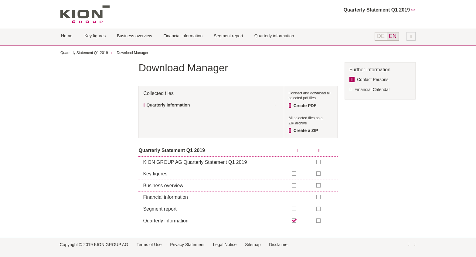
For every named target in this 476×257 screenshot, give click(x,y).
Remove (294, 220)
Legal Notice (225, 244)
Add (318, 162)
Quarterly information (274, 35)
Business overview (134, 35)
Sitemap (252, 244)
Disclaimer (279, 244)
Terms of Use (149, 244)
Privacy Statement (187, 244)
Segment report (228, 35)
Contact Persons (373, 79)
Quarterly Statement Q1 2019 (376, 9)
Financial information (182, 35)
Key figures (95, 35)
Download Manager (132, 53)
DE (381, 36)
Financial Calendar (372, 89)
